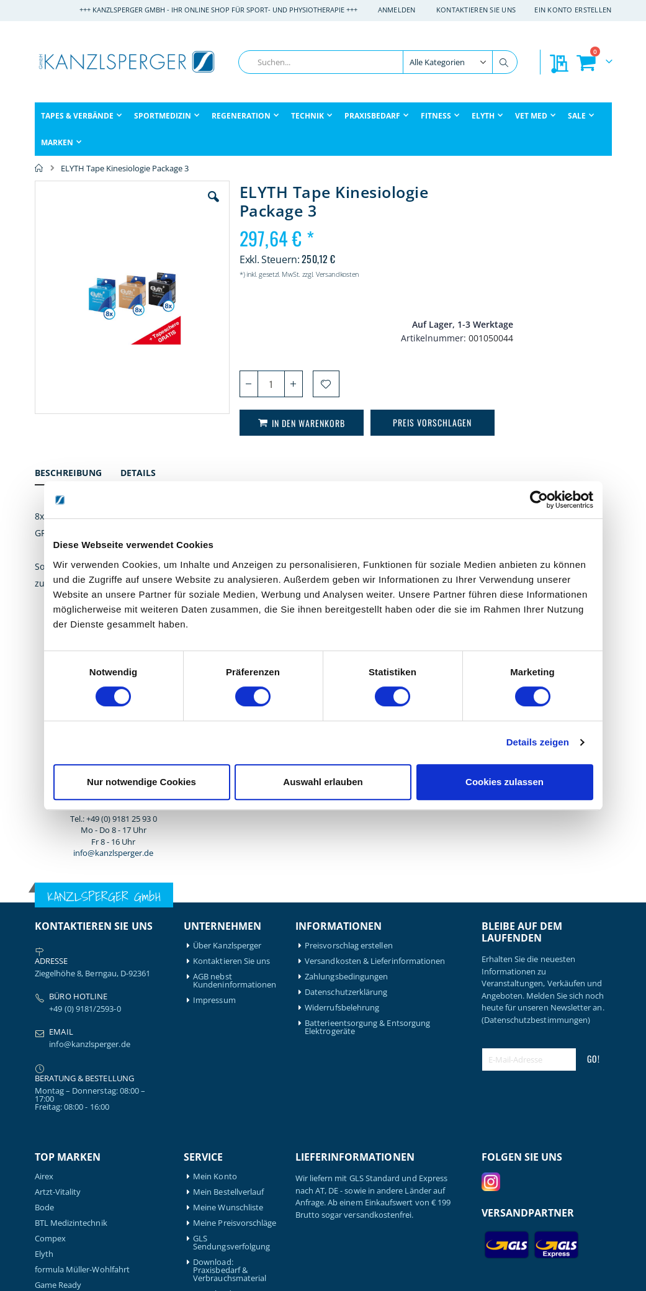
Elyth (44, 1007)
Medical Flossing (65, 1127)
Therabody (55, 1205)
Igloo (44, 1096)
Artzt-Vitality (58, 945)
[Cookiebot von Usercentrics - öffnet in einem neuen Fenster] (539, 499)
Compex (50, 991)
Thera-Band (56, 1189)
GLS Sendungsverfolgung (231, 995)
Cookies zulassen (504, 781)
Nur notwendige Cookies (141, 781)
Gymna (48, 1069)
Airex (44, 929)
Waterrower (57, 1221)
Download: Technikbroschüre (226, 1051)
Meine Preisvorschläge (234, 976)
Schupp (49, 1174)
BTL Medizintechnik (71, 976)
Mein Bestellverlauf (228, 945)
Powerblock (57, 1158)
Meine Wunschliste (228, 960)
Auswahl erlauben (322, 781)
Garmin (48, 1054)
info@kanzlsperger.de (546, 404)
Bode (44, 960)
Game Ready (58, 1038)
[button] (194, 206)
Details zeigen (537, 742)
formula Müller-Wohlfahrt (82, 1023)
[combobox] (378, 62)
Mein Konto (215, 929)
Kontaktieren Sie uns (476, 9)
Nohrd (47, 1143)
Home (39, 168)
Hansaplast (56, 1081)
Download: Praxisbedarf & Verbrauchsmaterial (229, 1023)
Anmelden (397, 9)
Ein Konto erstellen (572, 9)
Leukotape (55, 1112)
